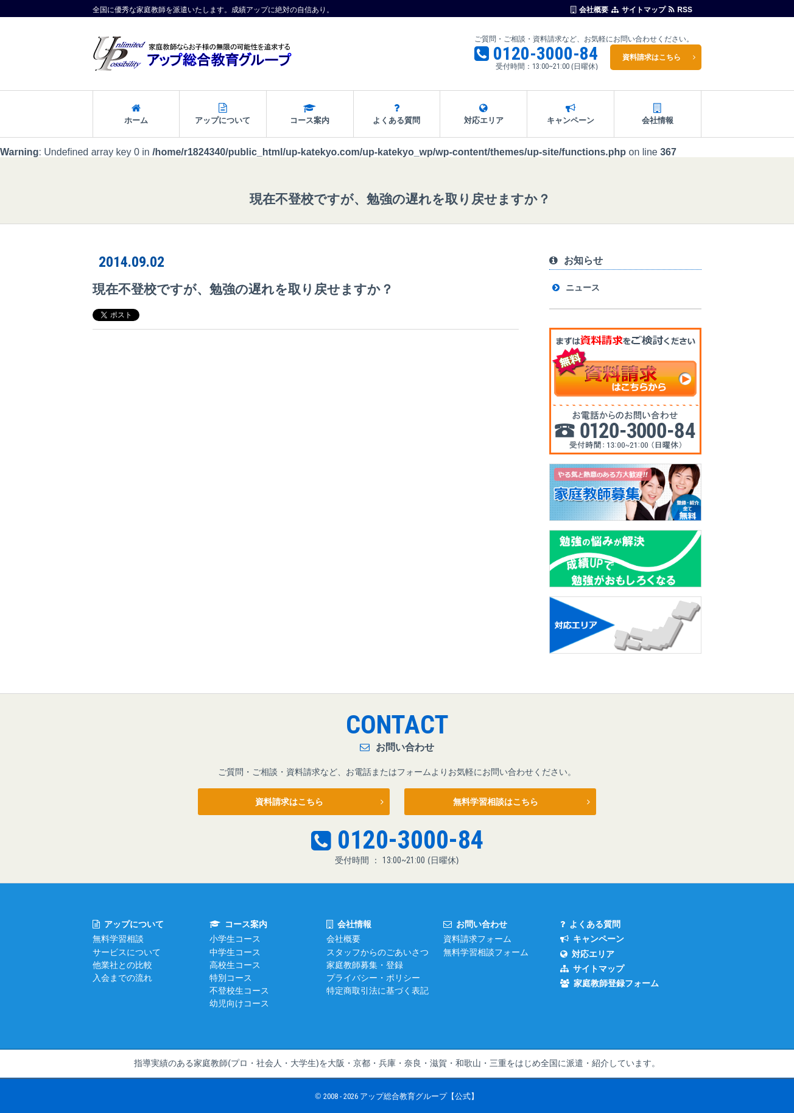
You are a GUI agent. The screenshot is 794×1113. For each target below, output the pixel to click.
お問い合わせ (475, 924)
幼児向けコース (239, 1003)
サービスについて (127, 952)
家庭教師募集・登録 (364, 965)
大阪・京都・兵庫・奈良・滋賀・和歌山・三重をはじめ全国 (443, 1063)
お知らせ (576, 260)
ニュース (583, 287)
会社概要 (589, 9)
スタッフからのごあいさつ (377, 952)
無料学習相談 (118, 939)
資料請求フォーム (477, 939)
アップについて (223, 114)
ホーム (136, 114)
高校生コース (235, 965)
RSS (680, 9)
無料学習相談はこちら (495, 802)
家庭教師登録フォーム (609, 983)
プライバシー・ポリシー (373, 977)
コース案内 (310, 114)
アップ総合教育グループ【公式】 (419, 1096)
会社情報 (657, 114)
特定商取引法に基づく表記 (377, 990)
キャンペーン (570, 114)
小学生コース (235, 939)
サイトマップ (638, 9)
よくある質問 (397, 114)
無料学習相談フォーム (486, 952)
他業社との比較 (122, 965)
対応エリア (483, 114)
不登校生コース (239, 990)
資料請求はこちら (651, 57)
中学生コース (235, 952)
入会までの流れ (122, 977)
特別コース (230, 977)
